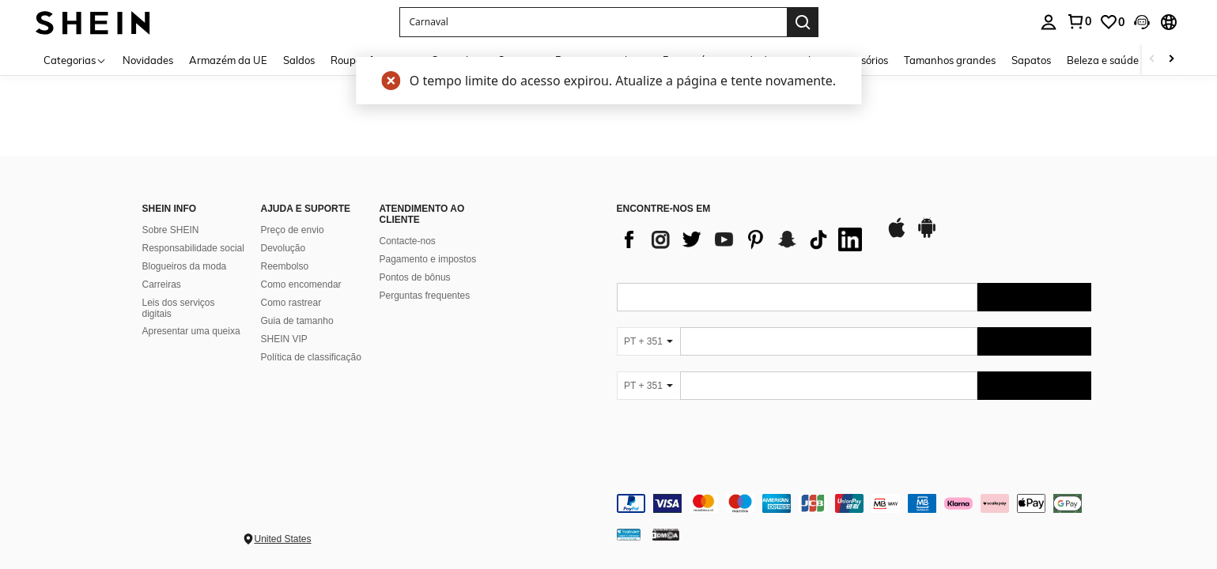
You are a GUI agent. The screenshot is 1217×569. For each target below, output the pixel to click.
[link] (1078, 21)
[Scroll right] (1171, 59)
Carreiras (161, 284)
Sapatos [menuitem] (1031, 60)
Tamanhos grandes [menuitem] (950, 60)
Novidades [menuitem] (148, 60)
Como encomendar (301, 284)
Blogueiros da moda (184, 266)
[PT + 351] (648, 341)
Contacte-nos (408, 241)
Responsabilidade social (193, 248)
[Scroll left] (1152, 59)
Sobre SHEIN (170, 230)
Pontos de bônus (415, 277)
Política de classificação (311, 357)
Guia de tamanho (297, 320)
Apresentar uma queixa (191, 331)
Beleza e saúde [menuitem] (1103, 60)
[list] (743, 239)
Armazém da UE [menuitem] (228, 60)
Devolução (283, 248)
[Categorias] (75, 59)
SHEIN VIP (284, 339)
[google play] (927, 235)
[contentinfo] (854, 503)
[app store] (897, 235)
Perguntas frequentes (425, 295)
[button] (593, 22)
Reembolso (285, 266)
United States (283, 539)
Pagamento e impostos (428, 259)
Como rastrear (291, 302)
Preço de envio (292, 230)
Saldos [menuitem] (299, 60)
